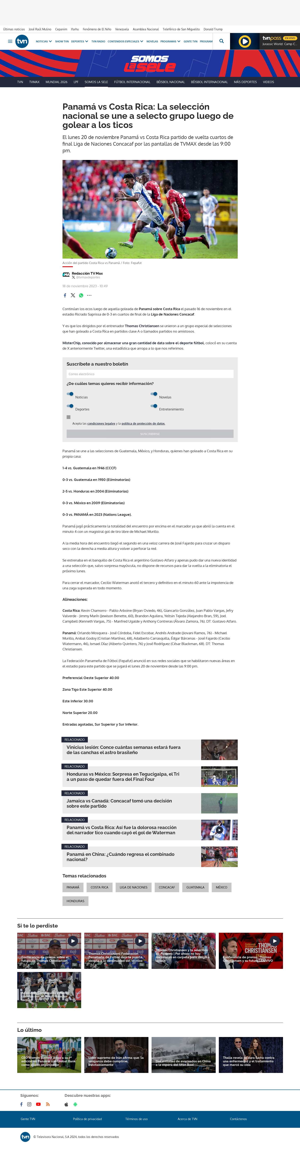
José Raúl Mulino (40, 29)
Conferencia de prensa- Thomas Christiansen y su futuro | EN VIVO (248, 959)
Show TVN (62, 41)
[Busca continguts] (221, 41)
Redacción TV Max (87, 273)
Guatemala (195, 887)
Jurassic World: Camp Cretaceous (280, 44)
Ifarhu (75, 29)
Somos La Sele (96, 82)
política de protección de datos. (143, 423)
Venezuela (122, 29)
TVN (20, 82)
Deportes (80, 41)
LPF (76, 82)
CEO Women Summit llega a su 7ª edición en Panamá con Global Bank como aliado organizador (48, 1061)
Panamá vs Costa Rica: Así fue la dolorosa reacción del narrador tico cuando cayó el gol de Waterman (121, 830)
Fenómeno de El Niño (97, 29)
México (221, 887)
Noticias (44, 41)
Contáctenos (238, 1119)
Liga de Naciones (133, 887)
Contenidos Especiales (126, 41)
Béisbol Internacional (209, 82)
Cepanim (61, 29)
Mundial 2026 (56, 82)
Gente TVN (190, 41)
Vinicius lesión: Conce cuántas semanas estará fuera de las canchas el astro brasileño (124, 750)
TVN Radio (98, 41)
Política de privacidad (87, 1119)
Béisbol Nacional (171, 82)
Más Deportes (245, 82)
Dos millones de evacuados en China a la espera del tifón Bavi (183, 1063)
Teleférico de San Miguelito (181, 29)
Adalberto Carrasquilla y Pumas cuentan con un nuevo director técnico (45, 996)
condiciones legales (101, 423)
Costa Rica (99, 887)
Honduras (75, 901)
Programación (210, 41)
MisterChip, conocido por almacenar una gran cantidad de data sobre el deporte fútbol (133, 343)
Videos (268, 82)
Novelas (152, 41)
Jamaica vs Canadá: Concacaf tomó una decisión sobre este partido (119, 803)
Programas (170, 41)
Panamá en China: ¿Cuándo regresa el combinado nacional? (120, 857)
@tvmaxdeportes (86, 277)
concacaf (167, 887)
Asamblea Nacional (146, 29)
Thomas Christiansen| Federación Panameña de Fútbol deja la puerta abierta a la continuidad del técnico (115, 957)
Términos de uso (136, 1119)
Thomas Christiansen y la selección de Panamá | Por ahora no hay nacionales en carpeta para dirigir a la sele (183, 956)
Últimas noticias (14, 29)
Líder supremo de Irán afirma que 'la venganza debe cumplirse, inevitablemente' (116, 1061)
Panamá (73, 887)
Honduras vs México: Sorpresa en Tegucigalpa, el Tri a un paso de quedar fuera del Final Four (123, 777)
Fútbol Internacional (132, 82)
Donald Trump (213, 29)
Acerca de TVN (187, 1119)
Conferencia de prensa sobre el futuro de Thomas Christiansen (45, 959)
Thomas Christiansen (142, 326)
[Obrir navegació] (10, 41)
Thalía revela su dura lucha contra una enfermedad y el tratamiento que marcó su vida (248, 1061)
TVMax (34, 82)
